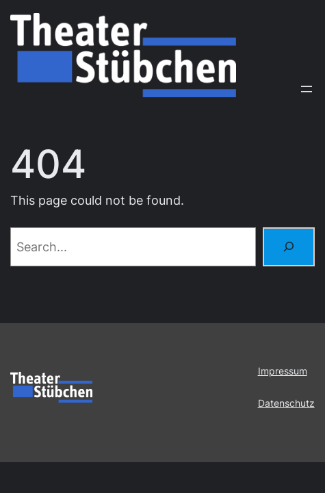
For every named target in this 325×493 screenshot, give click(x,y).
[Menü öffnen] (306, 89)
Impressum (282, 371)
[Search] (289, 246)
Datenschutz (286, 403)
